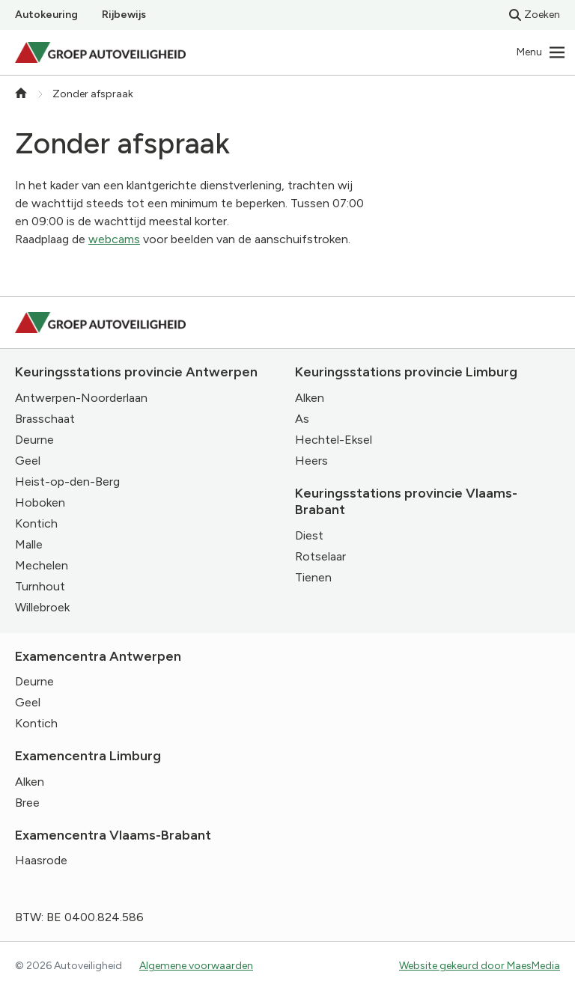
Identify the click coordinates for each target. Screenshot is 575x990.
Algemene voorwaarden (196, 965)
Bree (27, 802)
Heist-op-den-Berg (67, 481)
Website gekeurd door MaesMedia (479, 965)
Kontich (36, 523)
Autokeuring (46, 14)
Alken (309, 398)
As (302, 419)
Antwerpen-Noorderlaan (81, 398)
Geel (27, 460)
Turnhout (40, 586)
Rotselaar (320, 556)
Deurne (34, 440)
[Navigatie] (541, 52)
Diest (309, 535)
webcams (114, 239)
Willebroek (42, 607)
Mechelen (41, 565)
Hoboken (40, 502)
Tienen (313, 577)
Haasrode (41, 860)
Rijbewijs (124, 14)
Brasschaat (45, 419)
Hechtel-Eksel (333, 440)
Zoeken (534, 14)
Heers (311, 460)
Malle (29, 544)
